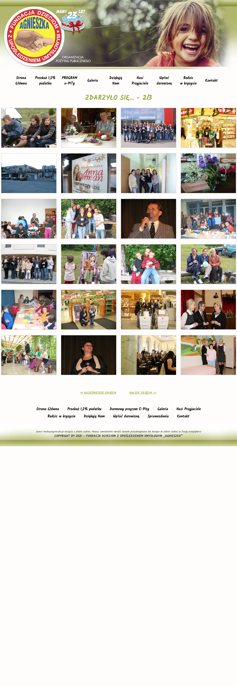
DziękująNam (115, 80)
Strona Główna (47, 409)
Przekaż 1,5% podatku (84, 409)
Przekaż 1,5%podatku (45, 80)
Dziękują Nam (94, 416)
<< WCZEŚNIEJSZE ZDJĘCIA (98, 393)
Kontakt (211, 80)
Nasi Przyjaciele (188, 409)
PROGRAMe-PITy (69, 80)
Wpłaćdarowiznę (164, 80)
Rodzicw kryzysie (188, 80)
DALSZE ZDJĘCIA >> (142, 393)
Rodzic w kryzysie (61, 416)
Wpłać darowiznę (126, 416)
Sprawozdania (158, 416)
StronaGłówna (21, 80)
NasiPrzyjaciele (140, 80)
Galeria (92, 80)
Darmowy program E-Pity (129, 409)
